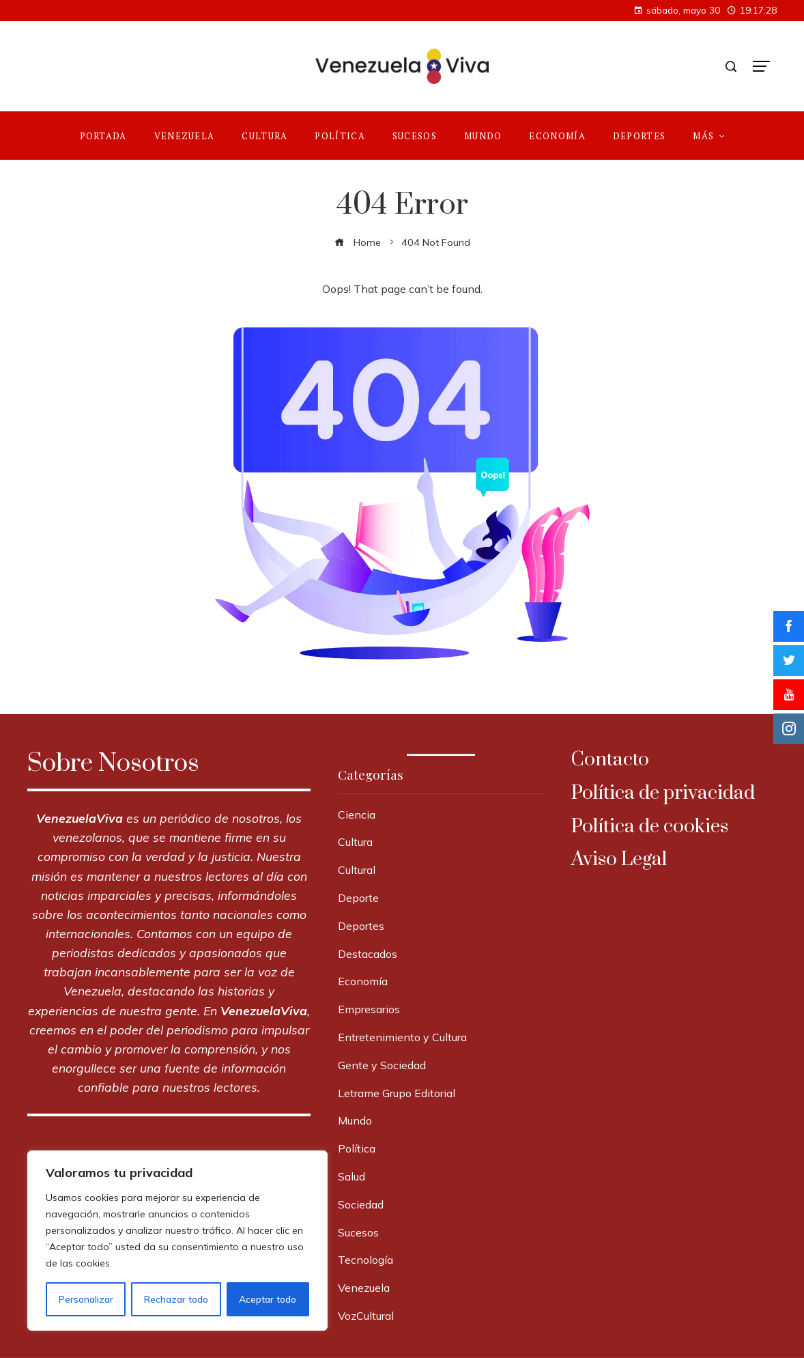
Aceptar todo (267, 1299)
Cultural (356, 870)
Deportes (361, 926)
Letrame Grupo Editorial (396, 1093)
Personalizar (85, 1299)
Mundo (355, 1120)
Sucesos (358, 1232)
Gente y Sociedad (382, 1065)
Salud (351, 1176)
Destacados (367, 954)
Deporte (358, 898)
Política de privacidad (663, 793)
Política (356, 1148)
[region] (177, 1240)
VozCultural (366, 1315)
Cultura (355, 842)
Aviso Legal (619, 859)
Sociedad (361, 1204)
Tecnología (365, 1260)
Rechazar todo (175, 1299)
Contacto (610, 760)
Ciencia (356, 814)
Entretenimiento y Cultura (402, 1037)
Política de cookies (649, 826)
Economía (363, 981)
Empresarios (369, 1009)
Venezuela (364, 1288)
